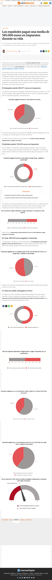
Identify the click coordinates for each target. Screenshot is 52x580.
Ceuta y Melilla (23, 0)
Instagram (22, 578)
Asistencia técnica (39, 573)
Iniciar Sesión (50, 3)
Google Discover (27, 578)
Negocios (27, 6)
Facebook (18, 578)
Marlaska (34, 0)
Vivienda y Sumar (45, 0)
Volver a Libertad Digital (41, 3)
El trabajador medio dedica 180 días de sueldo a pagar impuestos (19, 195)
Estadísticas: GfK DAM (23, 575)
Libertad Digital (26, 570)
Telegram (32, 578)
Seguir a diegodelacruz (19, 51)
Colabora (45, 3)
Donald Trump (29, 0)
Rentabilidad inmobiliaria (44, 6)
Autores (46, 573)
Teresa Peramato (8, 0)
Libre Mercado (5, 28)
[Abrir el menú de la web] (8, 3)
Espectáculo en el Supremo (16, 0)
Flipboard (29, 578)
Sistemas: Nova (39, 575)
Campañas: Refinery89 (14, 575)
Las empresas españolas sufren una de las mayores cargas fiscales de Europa (21, 197)
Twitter (20, 578)
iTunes (34, 578)
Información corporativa (9, 573)
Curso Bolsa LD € (33, 6)
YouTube (25, 578)
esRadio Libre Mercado (18, 6)
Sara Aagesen (38, 0)
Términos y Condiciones (22, 573)
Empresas (4, 6)
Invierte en (10, 6)
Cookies (31, 573)
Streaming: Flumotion (31, 575)
